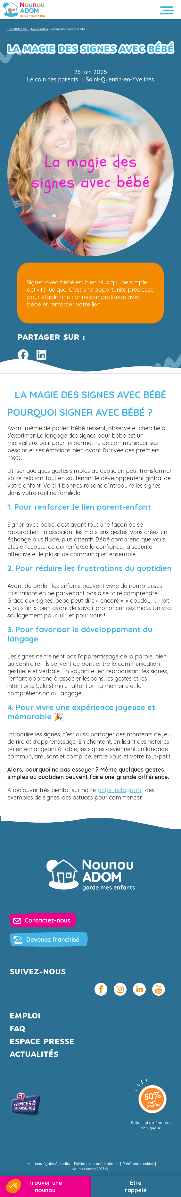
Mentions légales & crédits (48, 1163)
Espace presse (42, 1042)
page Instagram (119, 790)
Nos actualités (39, 28)
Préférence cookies (138, 1163)
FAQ (17, 1029)
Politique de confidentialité (96, 1163)
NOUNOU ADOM (18, 28)
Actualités (34, 1055)
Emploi (25, 1016)
